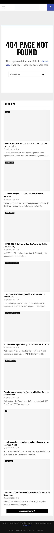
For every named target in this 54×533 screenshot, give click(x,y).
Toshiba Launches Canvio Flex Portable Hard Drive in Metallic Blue (26, 393)
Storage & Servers (11, 360)
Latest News (9, 104)
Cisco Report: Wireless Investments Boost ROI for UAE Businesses (27, 494)
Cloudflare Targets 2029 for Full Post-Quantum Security (24, 195)
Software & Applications (12, 313)
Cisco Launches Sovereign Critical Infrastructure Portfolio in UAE (24, 296)
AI (6, 411)
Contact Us (39, 530)
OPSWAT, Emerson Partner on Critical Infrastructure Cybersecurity (26, 145)
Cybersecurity (9, 162)
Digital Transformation (12, 263)
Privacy (11, 530)
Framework (27, 525)
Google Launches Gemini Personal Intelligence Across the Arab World (26, 444)
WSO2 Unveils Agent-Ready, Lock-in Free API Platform (27, 344)
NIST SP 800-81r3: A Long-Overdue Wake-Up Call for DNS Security (26, 245)
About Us (31, 530)
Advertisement (21, 530)
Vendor (8, 112)
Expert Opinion (10, 212)
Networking (9, 461)
